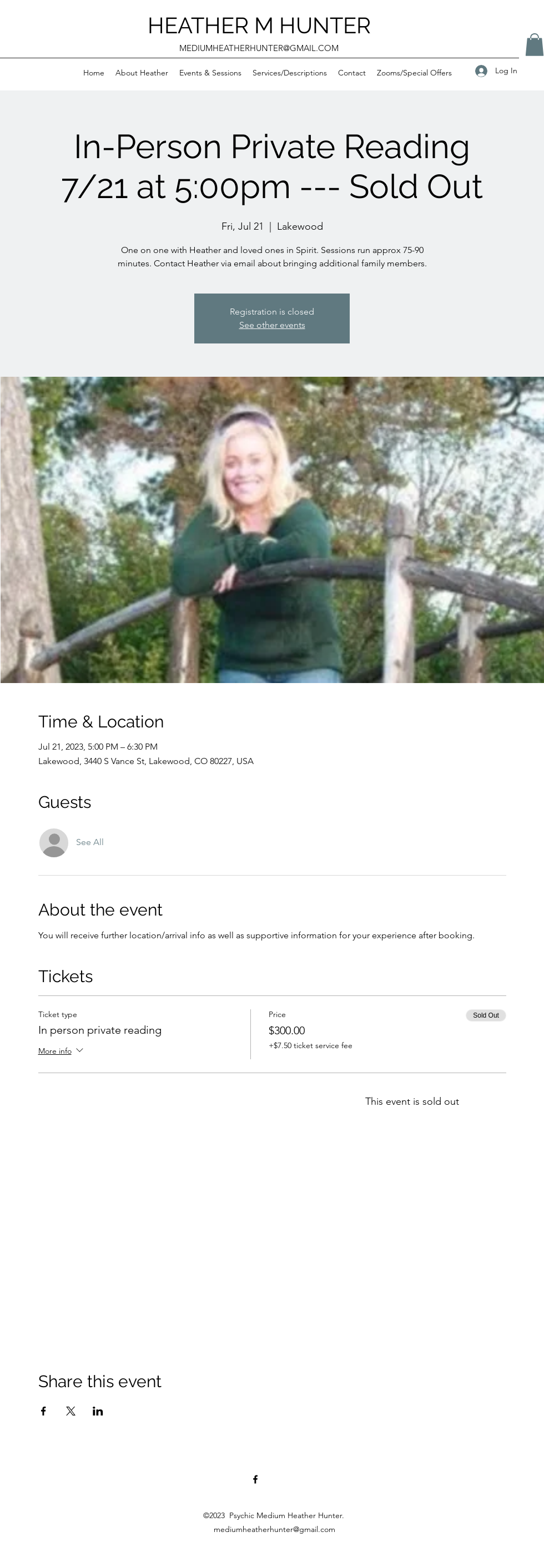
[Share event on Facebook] (43, 1411)
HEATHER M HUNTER (259, 25)
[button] (142, 72)
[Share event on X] (71, 1411)
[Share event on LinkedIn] (98, 1411)
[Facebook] (255, 1479)
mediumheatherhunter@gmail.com (274, 1529)
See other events (272, 325)
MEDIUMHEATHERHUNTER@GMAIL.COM (259, 48)
